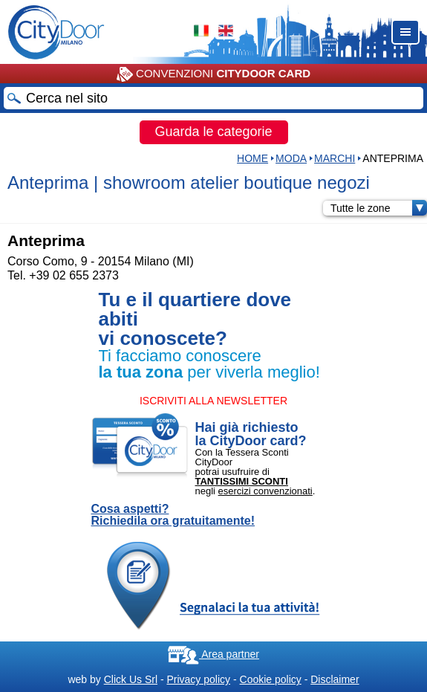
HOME (252, 158)
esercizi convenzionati (265, 491)
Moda (291, 158)
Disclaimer (334, 679)
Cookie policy (270, 679)
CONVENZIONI (213, 74)
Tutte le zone (378, 208)
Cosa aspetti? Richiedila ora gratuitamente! (173, 515)
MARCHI (334, 158)
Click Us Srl (130, 679)
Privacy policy (198, 679)
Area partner (213, 654)
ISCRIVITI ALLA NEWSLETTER (213, 400)
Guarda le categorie (213, 131)
